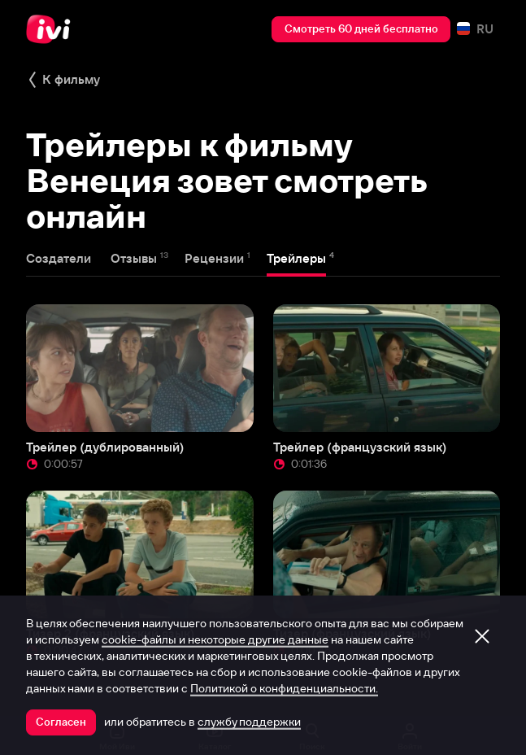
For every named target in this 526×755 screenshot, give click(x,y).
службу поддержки (249, 721)
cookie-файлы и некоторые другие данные (215, 639)
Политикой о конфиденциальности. (284, 688)
